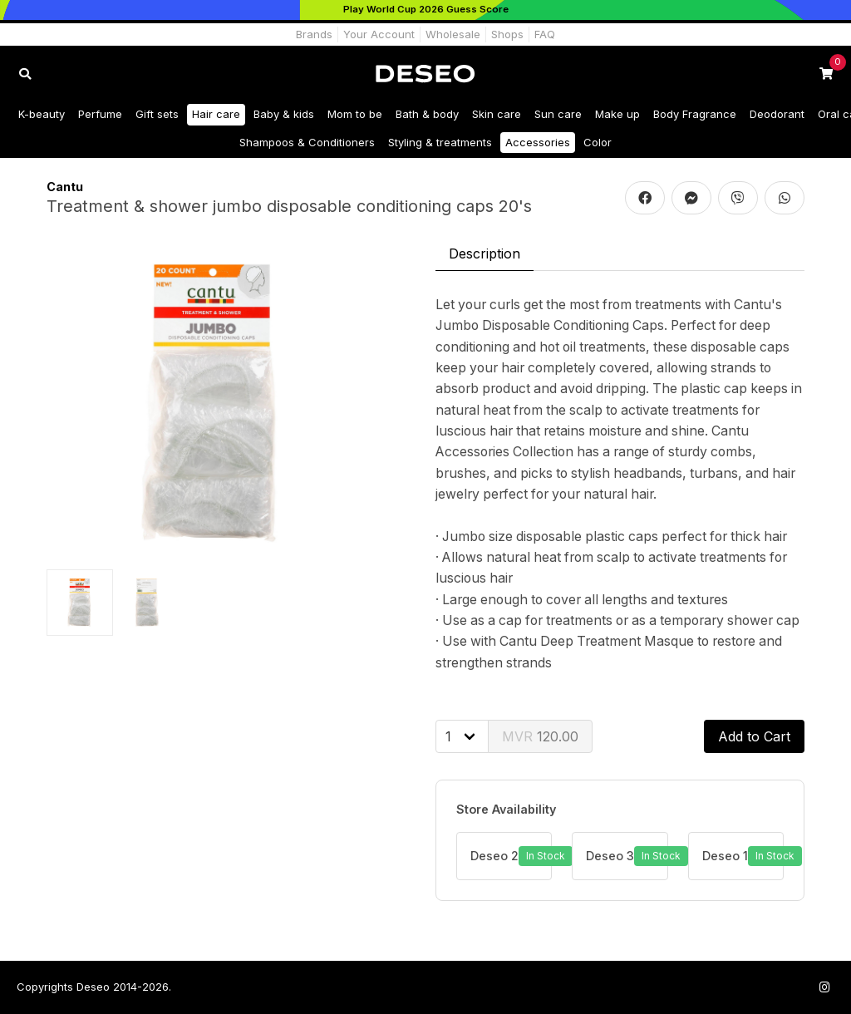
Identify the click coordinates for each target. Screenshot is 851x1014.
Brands (314, 34)
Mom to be (354, 114)
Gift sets (157, 114)
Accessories (537, 142)
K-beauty (41, 114)
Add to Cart (754, 736)
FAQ (544, 34)
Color (597, 142)
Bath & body (427, 114)
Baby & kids (283, 114)
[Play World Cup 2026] (425, 10)
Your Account (379, 34)
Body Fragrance (694, 114)
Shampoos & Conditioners (307, 142)
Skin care (496, 114)
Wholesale (453, 34)
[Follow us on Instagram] (824, 987)
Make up (617, 114)
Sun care (558, 114)
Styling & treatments (440, 142)
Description (484, 253)
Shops (507, 34)
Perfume (100, 114)
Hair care (216, 114)
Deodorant (777, 114)
